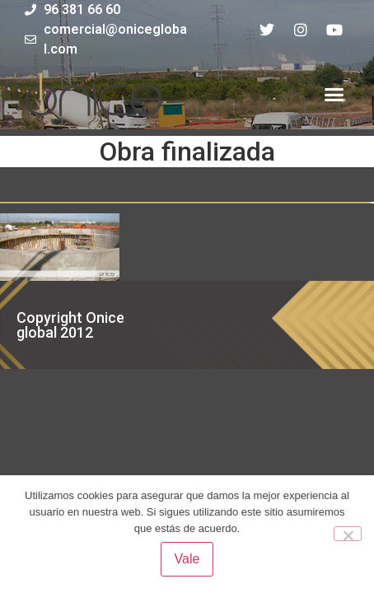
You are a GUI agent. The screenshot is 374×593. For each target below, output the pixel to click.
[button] (334, 94)
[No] (348, 533)
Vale (187, 559)
